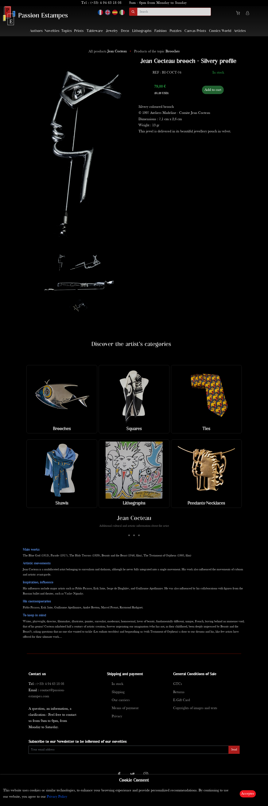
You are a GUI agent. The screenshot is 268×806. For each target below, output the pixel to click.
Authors (36, 31)
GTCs (177, 684)
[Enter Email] (129, 750)
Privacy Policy (57, 797)
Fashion (160, 31)
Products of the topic (157, 51)
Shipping (118, 692)
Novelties (52, 31)
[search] (174, 12)
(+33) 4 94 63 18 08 (106, 3)
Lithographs (141, 31)
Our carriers (121, 700)
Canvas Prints (195, 31)
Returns (178, 692)
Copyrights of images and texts (195, 708)
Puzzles (175, 31)
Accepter (247, 794)
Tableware (95, 31)
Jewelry (112, 31)
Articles (240, 31)
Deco (125, 31)
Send (234, 749)
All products (108, 51)
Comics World (220, 31)
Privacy (117, 716)
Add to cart (212, 90)
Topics (66, 31)
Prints (79, 31)
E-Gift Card (181, 700)
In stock (117, 684)
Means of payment (125, 708)
